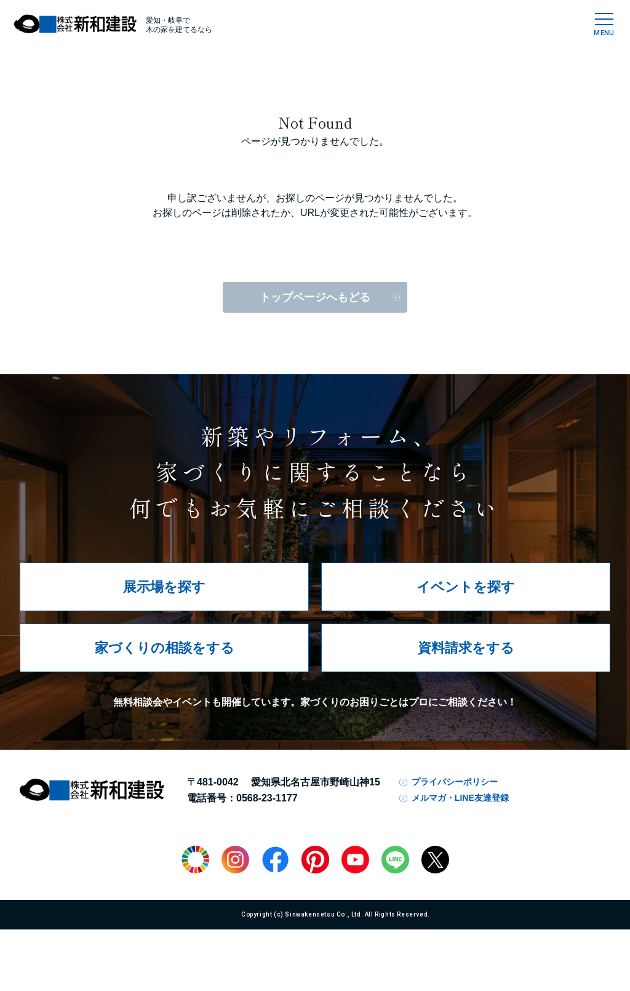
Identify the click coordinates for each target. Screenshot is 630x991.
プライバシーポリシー (455, 782)
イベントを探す (466, 587)
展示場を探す (164, 587)
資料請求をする (466, 648)
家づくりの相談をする (164, 648)
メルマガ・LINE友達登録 (460, 798)
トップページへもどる (315, 297)
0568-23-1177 (267, 798)
